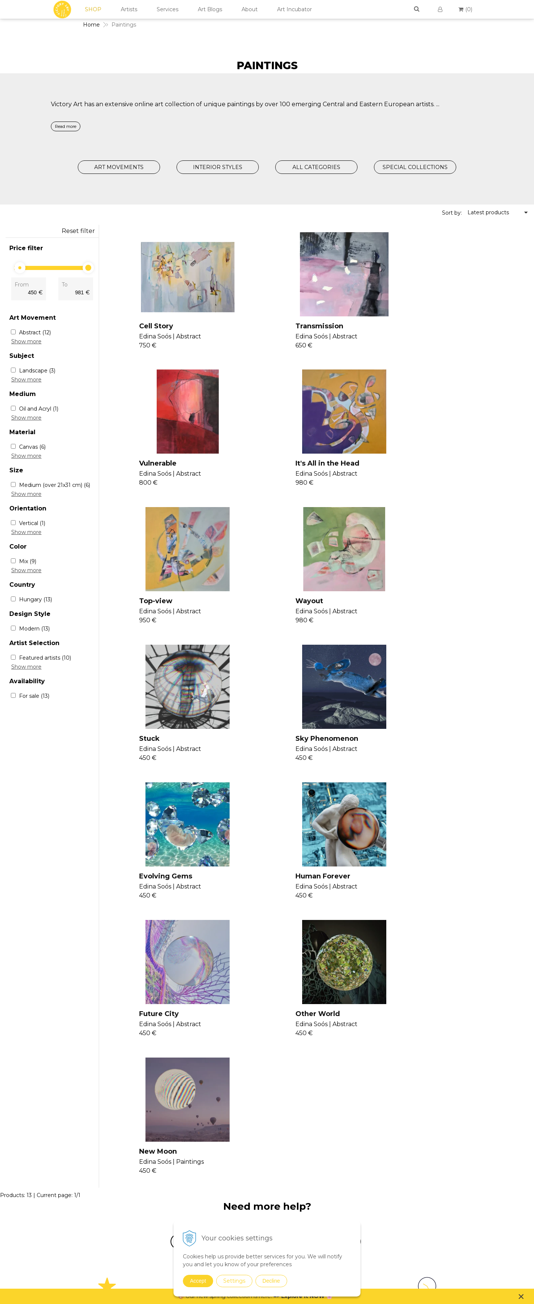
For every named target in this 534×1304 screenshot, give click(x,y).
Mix (27, 561)
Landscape (37, 370)
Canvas (32, 447)
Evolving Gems (440, 603)
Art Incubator (294, 9)
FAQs (443, 1147)
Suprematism (369, 1186)
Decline (271, 1281)
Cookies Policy (455, 1129)
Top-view (289, 464)
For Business (453, 1156)
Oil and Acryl (38, 408)
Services (167, 9)
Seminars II (280, 1127)
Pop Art (361, 1147)
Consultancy (282, 1109)
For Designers (454, 1165)
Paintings (363, 1090)
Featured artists (45, 657)
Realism (361, 1157)
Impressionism (370, 1127)
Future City (293, 741)
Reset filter (78, 230)
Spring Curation (371, 1262)
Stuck (142, 603)
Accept (198, 1281)
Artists (129, 9)
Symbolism (365, 1176)
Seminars (278, 1100)
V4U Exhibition (284, 1145)
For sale (34, 696)
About (250, 9)
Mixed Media (367, 1215)
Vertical (32, 523)
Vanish (274, 1118)
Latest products (488, 212)
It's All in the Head (164, 464)
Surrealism (364, 1166)
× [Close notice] (521, 1296)
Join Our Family (286, 1091)
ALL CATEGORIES (316, 167)
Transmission (297, 326)
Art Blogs (210, 9)
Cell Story (149, 326)
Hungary (35, 599)
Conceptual (366, 1118)
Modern (34, 628)
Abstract (35, 332)
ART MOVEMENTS (119, 167)
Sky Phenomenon (304, 603)
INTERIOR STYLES (217, 167)
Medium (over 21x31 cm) (54, 485)
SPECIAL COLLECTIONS (415, 167)
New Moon (150, 879)
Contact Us (451, 1102)
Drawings (363, 1196)
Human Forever (159, 741)
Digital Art (364, 1234)
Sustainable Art (370, 1225)
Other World (436, 741)
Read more (65, 126)
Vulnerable (433, 326)
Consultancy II (284, 1136)
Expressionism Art (374, 1098)
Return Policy (454, 1138)
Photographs (368, 1205)
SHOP (93, 9)
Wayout (428, 464)
